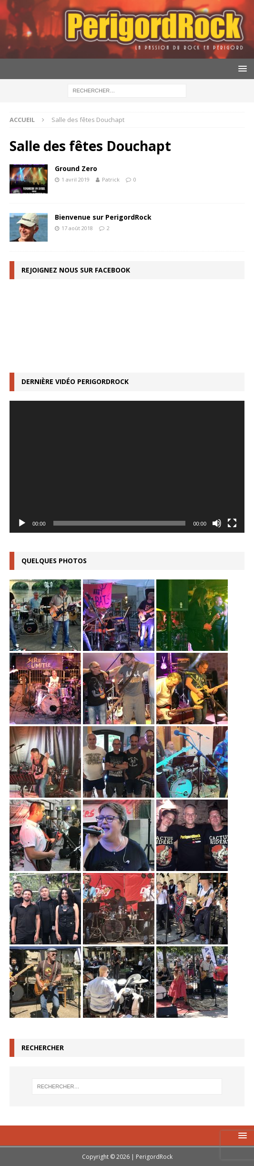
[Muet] (217, 523)
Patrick (111, 179)
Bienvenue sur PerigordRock (103, 217)
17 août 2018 (77, 228)
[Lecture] (22, 523)
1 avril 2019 (75, 179)
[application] (127, 467)
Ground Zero (76, 168)
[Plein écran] (232, 523)
